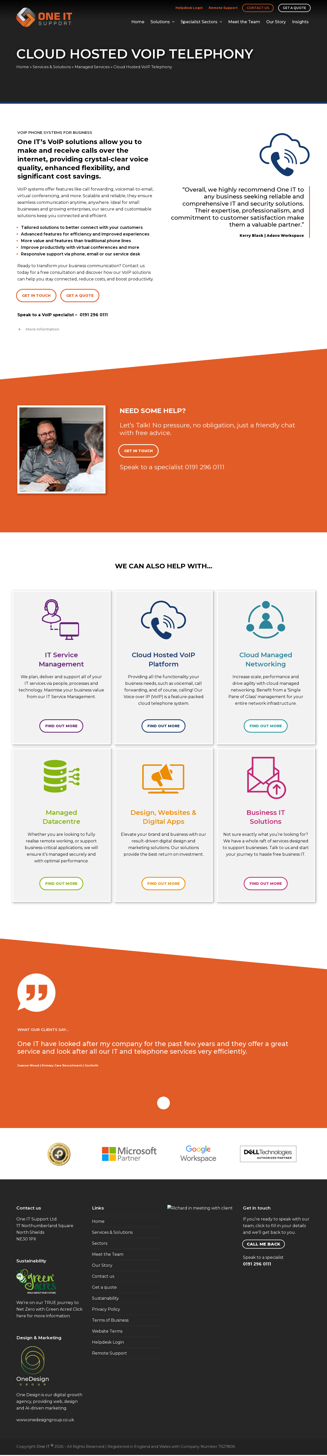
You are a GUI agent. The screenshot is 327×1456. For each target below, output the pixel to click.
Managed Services (92, 67)
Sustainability (105, 1298)
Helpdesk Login (189, 8)
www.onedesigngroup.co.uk (45, 1419)
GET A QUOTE (80, 295)
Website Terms (107, 1331)
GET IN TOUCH (36, 295)
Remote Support (223, 8)
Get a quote (294, 8)
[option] (58, 1154)
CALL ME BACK (263, 1244)
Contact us (258, 8)
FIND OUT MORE (61, 726)
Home (22, 67)
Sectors (99, 1243)
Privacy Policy (106, 1309)
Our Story (102, 1265)
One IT (45, 1446)
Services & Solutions (52, 67)
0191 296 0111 (94, 314)
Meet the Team (107, 1254)
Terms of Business (110, 1320)
